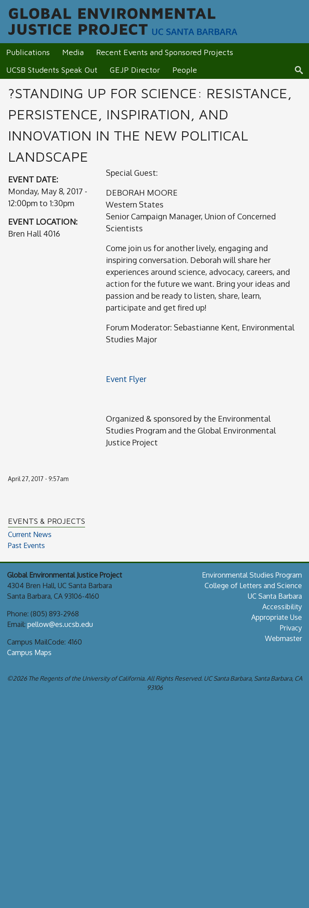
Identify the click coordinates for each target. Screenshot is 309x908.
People (184, 69)
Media (73, 52)
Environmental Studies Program (252, 575)
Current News (30, 534)
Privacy (291, 627)
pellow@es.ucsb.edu (60, 624)
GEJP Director (135, 69)
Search (302, 69)
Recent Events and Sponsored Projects (164, 52)
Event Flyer (126, 379)
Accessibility (282, 606)
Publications (28, 52)
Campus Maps (29, 652)
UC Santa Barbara (275, 596)
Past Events (26, 545)
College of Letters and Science (253, 585)
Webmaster (283, 638)
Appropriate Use (276, 617)
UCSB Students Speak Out (51, 69)
